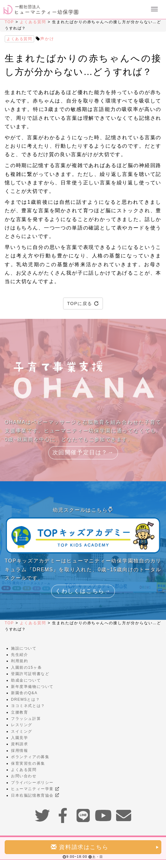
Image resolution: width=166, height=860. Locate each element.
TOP (9, 22)
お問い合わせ (24, 776)
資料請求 (19, 744)
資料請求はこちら (105, 847)
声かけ (47, 38)
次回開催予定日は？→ (83, 452)
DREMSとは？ (25, 699)
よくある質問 (33, 22)
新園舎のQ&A (24, 693)
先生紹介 (19, 654)
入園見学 (19, 738)
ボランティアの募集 (30, 757)
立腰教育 (19, 712)
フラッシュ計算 (26, 718)
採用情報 (19, 750)
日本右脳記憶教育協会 (35, 795)
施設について (24, 648)
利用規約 (19, 661)
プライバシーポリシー (32, 782)
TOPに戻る (83, 303)
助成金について (26, 680)
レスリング (21, 725)
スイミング (21, 731)
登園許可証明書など (30, 674)
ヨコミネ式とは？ (28, 706)
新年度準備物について (32, 686)
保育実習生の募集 (28, 763)
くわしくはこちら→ (82, 591)
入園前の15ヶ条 (26, 667)
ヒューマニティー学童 (35, 789)
